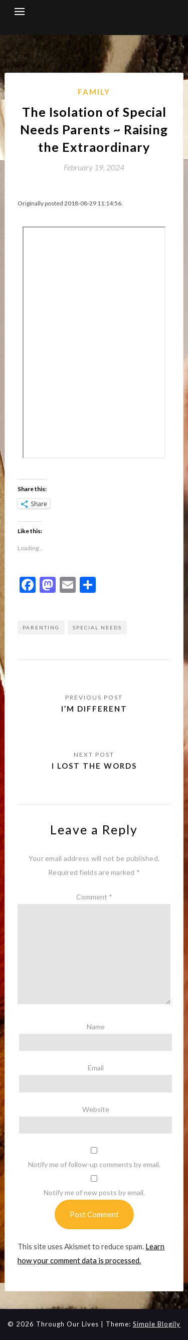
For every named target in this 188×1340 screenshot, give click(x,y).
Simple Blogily (156, 1324)
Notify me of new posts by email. (94, 1192)
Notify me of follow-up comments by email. (94, 1164)
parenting (41, 627)
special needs (97, 627)
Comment (94, 896)
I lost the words (94, 765)
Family (94, 91)
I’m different (94, 708)
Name (96, 1026)
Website (95, 1109)
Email (96, 1067)
